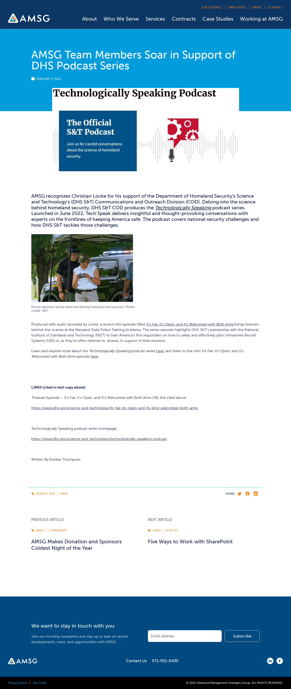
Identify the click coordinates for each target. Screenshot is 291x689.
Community (58, 530)
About (89, 19)
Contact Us (136, 660)
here (160, 351)
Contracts (184, 19)
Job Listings (211, 7)
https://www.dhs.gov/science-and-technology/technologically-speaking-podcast (99, 439)
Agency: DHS (45, 493)
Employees (237, 7)
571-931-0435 (165, 660)
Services (155, 19)
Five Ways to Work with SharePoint (190, 541)
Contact (275, 7)
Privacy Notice (17, 683)
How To (172, 530)
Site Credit (39, 683)
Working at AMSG (261, 19)
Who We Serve (121, 19)
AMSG (64, 493)
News (256, 7)
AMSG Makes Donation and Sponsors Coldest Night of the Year (76, 544)
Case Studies (217, 19)
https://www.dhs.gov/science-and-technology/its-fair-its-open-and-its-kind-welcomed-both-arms (114, 408)
